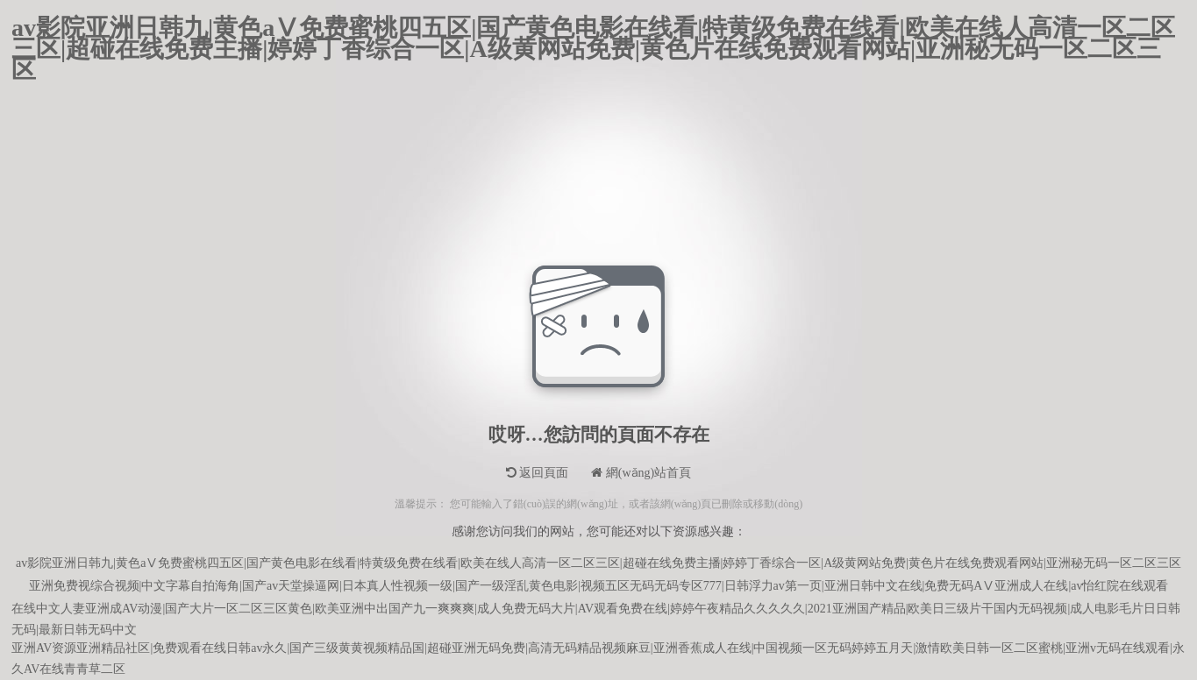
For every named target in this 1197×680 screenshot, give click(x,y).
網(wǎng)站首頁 (641, 472)
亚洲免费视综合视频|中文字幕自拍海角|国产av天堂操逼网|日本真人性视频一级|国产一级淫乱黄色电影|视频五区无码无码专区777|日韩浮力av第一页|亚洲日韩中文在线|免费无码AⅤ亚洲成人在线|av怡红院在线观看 (599, 585)
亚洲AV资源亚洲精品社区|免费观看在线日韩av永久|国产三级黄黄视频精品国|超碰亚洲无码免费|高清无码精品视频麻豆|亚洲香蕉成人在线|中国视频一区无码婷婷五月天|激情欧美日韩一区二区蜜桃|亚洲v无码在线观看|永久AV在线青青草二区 (598, 650)
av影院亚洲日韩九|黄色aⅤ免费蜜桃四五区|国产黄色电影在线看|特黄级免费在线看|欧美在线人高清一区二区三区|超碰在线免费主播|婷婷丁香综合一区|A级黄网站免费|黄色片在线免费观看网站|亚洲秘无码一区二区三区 (593, 28)
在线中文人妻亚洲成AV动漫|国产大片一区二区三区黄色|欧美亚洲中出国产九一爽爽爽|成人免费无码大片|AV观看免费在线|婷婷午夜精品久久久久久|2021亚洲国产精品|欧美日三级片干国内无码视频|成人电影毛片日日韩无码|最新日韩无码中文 (595, 611)
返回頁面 (537, 472)
